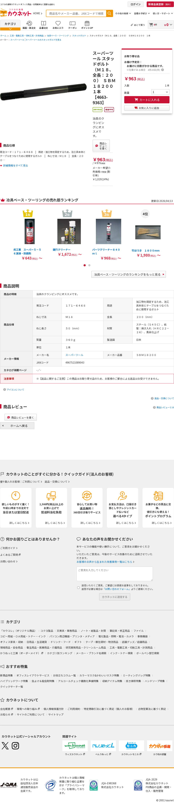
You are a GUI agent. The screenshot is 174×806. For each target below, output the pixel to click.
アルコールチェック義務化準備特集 (78, 681)
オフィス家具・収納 (11, 642)
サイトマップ (55, 714)
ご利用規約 (73, 709)
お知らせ (5, 714)
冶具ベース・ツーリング (58, 35)
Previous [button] (3, 219)
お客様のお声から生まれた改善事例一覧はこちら (104, 562)
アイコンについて (15, 389)
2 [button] (89, 265)
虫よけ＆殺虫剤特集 (43, 681)
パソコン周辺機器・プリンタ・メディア (72, 636)
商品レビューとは (165, 407)
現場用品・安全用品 (11, 647)
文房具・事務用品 (67, 630)
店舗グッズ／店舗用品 (134, 642)
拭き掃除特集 (133, 681)
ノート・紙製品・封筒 (93, 630)
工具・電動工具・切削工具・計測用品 (27, 35)
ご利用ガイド (7, 548)
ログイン (136, 4)
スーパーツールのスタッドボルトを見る (43, 39)
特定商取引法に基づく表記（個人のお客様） (109, 709)
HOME (36, 13)
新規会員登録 (160, 4)
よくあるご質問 (9, 554)
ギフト (78, 642)
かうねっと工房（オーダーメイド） (20, 653)
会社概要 (5, 709)
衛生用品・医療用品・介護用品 (44, 647)
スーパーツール (17, 39)
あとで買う (139, 24)
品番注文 (43, 27)
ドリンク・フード (60, 642)
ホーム (3, 35)
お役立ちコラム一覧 (64, 675)
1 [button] (85, 265)
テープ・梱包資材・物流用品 (102, 642)
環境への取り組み (27, 709)
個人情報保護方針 (54, 709)
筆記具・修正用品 (120, 630)
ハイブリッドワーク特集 (14, 681)
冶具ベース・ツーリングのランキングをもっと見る (127, 274)
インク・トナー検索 (121, 653)
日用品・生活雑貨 (37, 642)
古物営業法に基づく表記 (152, 709)
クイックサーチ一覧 (11, 686)
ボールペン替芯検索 (147, 653)
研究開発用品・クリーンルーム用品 (86, 647)
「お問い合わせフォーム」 (117, 589)
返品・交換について (164, 398)
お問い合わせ (7, 561)
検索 (109, 13)
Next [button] (170, 219)
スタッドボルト (79, 35)
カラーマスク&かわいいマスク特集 (99, 675)
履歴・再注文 (29, 27)
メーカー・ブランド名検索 (91, 653)
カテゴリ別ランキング (59, 653)
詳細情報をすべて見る (15, 165)
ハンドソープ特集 (155, 681)
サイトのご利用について (31, 714)
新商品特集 (6, 675)
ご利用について (31, 481)
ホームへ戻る (19, 425)
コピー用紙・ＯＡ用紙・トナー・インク (23, 636)
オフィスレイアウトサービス (32, 675)
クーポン (72, 27)
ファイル (138, 630)
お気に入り (58, 27)
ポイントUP (87, 27)
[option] (28, 234)
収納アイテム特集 (112, 681)
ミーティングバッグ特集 (136, 675)
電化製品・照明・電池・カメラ (116, 636)
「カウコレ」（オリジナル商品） (18, 630)
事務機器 (142, 636)
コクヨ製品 (47, 630)
